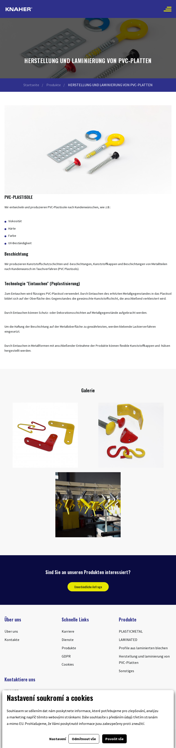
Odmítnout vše (84, 739)
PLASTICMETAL (131, 631)
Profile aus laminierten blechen (143, 648)
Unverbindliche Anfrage (88, 586)
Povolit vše (114, 739)
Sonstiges (126, 671)
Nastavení (57, 739)
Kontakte (12, 639)
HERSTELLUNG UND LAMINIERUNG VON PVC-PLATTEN (110, 85)
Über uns (11, 631)
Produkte (53, 85)
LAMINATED (128, 639)
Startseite (31, 85)
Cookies (68, 664)
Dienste (68, 639)
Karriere (68, 631)
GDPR (66, 656)
